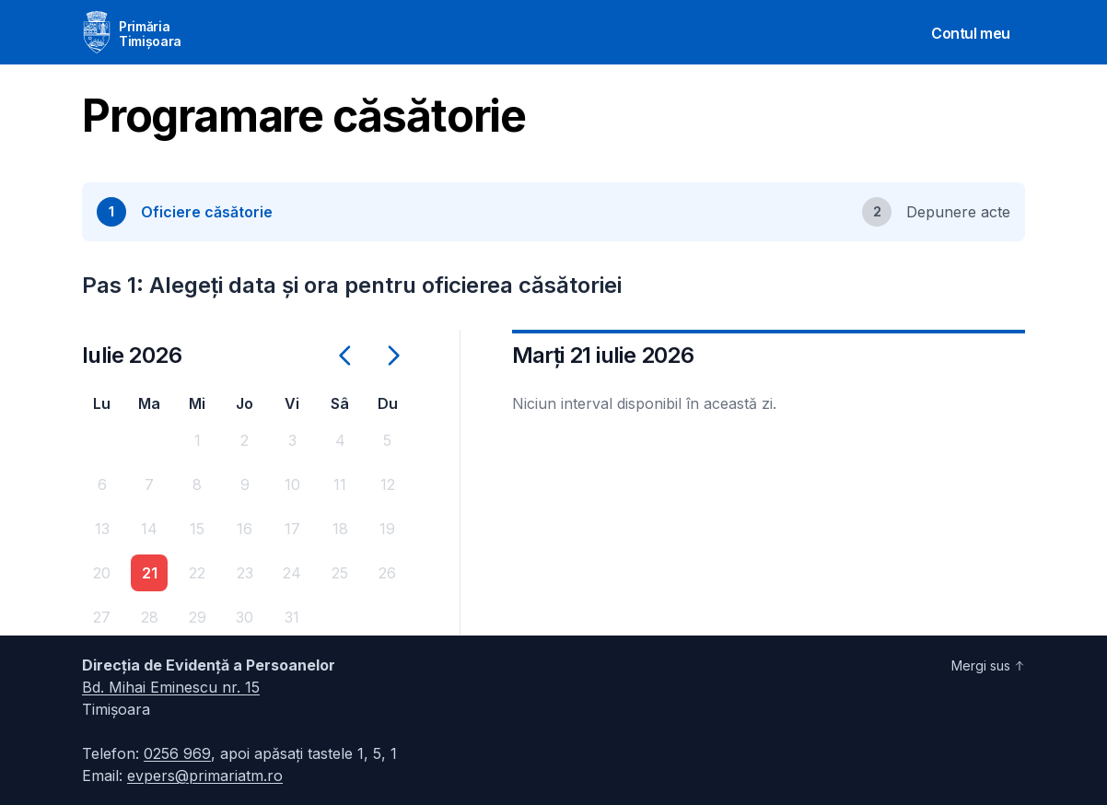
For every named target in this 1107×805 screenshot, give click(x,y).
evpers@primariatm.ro (205, 775)
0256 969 (177, 753)
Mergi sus (988, 665)
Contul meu (970, 33)
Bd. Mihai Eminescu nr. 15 (171, 687)
